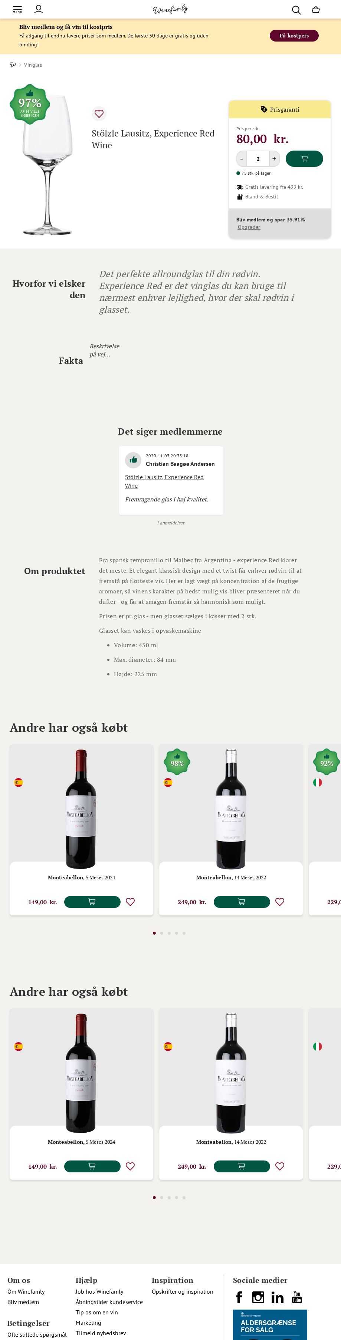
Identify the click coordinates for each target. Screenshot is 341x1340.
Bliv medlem (23, 1302)
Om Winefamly (26, 1291)
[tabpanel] (81, 830)
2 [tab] (161, 933)
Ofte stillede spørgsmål (37, 1334)
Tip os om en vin (97, 1312)
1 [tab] (154, 933)
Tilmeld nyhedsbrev (101, 1333)
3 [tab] (169, 933)
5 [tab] (184, 933)
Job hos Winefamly (99, 1291)
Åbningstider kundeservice (109, 1302)
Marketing (88, 1322)
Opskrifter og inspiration (182, 1291)
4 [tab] (176, 933)
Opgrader (249, 227)
